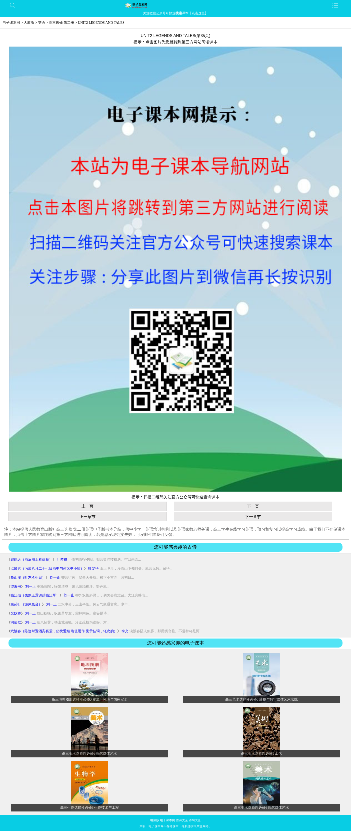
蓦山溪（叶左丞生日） (28, 577)
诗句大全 (195, 820)
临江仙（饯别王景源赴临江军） (35, 595)
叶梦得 (62, 559)
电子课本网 (11, 23)
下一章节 (253, 517)
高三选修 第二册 (61, 23)
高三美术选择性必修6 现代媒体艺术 (89, 753)
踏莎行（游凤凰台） (26, 604)
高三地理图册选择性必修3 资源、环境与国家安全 (90, 699)
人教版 (29, 23)
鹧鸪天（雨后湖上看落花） (31, 559)
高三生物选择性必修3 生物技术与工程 (89, 807)
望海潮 (15, 586)
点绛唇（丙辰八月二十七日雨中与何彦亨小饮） (47, 568)
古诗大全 (182, 820)
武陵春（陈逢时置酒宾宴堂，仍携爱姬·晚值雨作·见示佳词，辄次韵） (63, 631)
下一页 (253, 506)
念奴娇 (15, 613)
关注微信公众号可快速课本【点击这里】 (175, 13)
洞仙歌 (15, 622)
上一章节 (88, 517)
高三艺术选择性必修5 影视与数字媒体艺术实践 (261, 699)
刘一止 (55, 577)
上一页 (88, 506)
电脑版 (154, 820)
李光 (125, 631)
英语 (41, 23)
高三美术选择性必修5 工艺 (261, 753)
